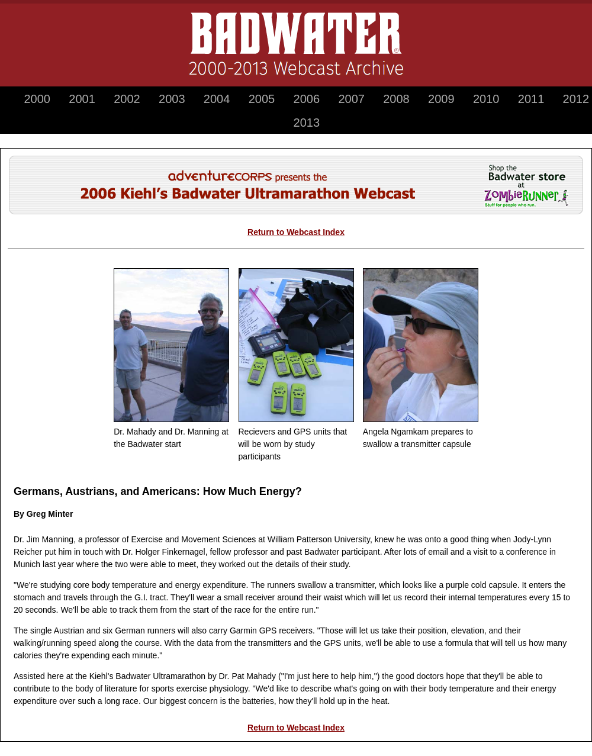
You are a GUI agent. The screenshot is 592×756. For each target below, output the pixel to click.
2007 (351, 98)
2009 (441, 98)
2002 (127, 98)
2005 (262, 98)
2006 (307, 98)
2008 (396, 98)
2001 (82, 98)
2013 (307, 122)
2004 (217, 98)
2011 (531, 98)
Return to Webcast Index (296, 232)
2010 (486, 98)
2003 (172, 98)
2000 (37, 98)
